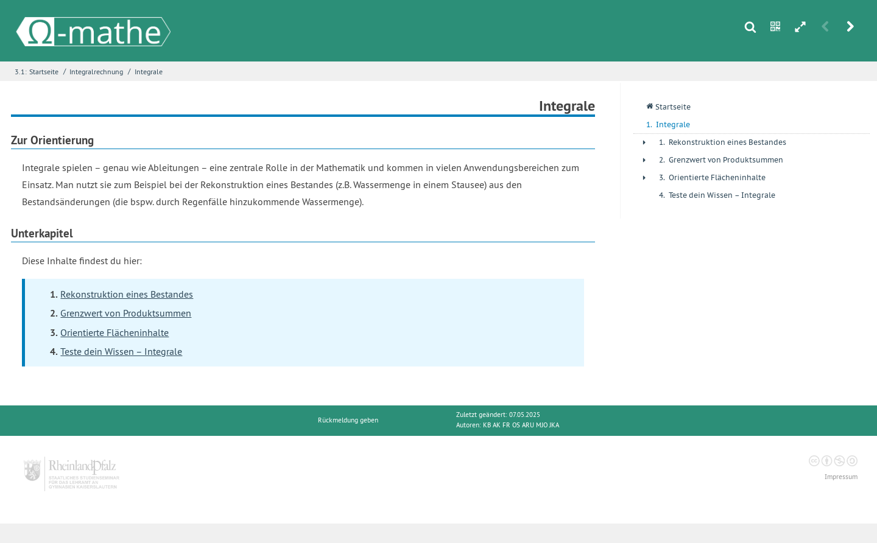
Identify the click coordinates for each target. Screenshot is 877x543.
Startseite (43, 71)
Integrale (149, 71)
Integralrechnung (96, 71)
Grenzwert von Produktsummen (125, 313)
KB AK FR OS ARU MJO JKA (521, 425)
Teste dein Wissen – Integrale (121, 351)
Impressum (841, 477)
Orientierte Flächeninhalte (114, 332)
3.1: (21, 71)
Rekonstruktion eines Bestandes (126, 294)
